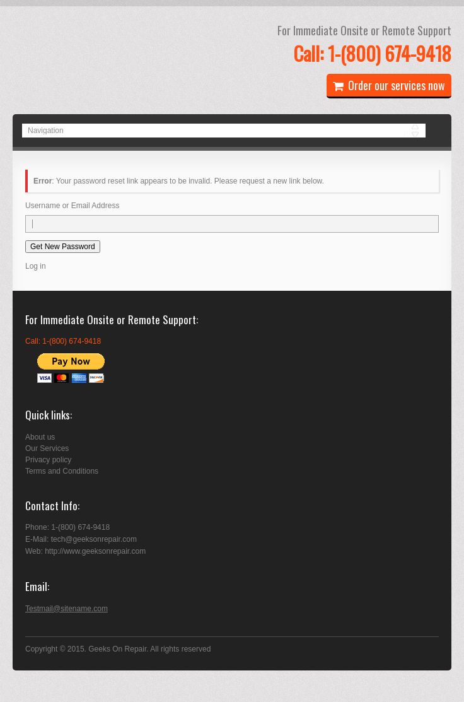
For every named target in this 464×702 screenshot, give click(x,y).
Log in (35, 266)
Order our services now (389, 85)
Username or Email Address (72, 205)
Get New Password (62, 246)
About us (40, 437)
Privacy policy (48, 459)
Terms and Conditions (61, 471)
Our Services (47, 448)
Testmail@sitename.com (66, 608)
